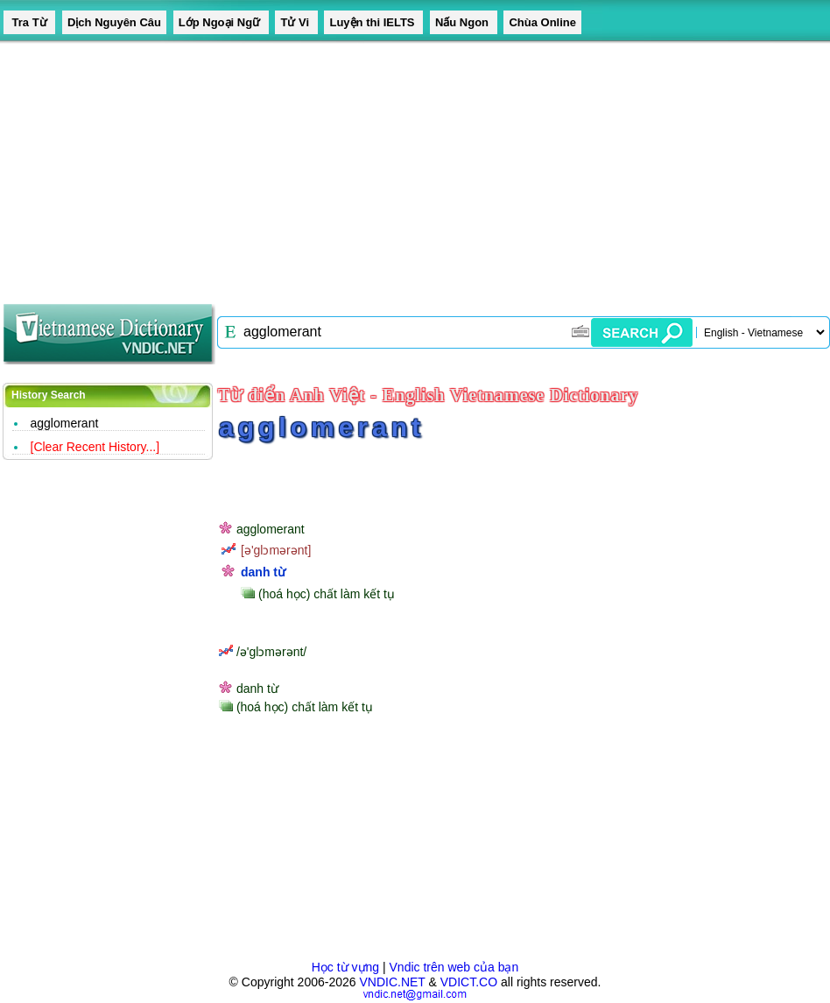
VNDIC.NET (392, 982)
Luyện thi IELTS (373, 22)
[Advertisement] (278, 166)
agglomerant (65, 423)
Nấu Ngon (463, 22)
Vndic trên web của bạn (454, 967)
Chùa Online (542, 22)
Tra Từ (29, 22)
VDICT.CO (468, 982)
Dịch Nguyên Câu (114, 22)
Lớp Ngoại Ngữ (221, 22)
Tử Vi (296, 22)
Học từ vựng (345, 967)
